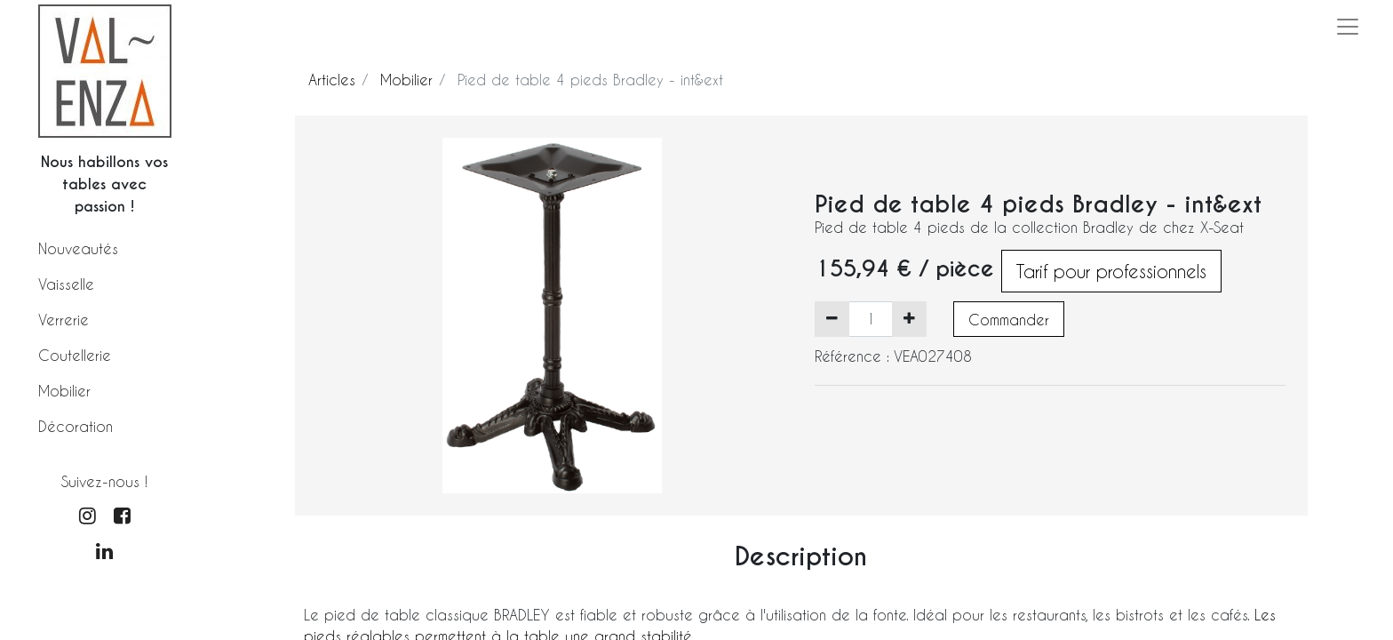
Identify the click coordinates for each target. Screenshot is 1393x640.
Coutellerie (74, 355)
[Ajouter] (909, 319)
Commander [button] (1008, 319)
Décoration (75, 426)
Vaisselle (66, 284)
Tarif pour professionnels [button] (1111, 271)
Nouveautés (78, 248)
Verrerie (63, 319)
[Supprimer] (832, 319)
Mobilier (64, 390)
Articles (331, 79)
